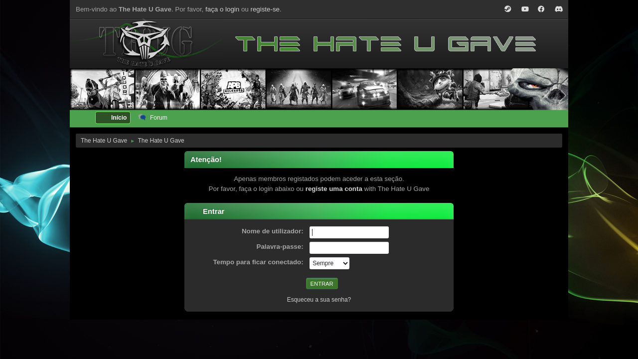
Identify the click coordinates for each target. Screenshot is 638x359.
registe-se (265, 9)
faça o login (222, 9)
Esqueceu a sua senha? (319, 299)
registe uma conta (334, 188)
